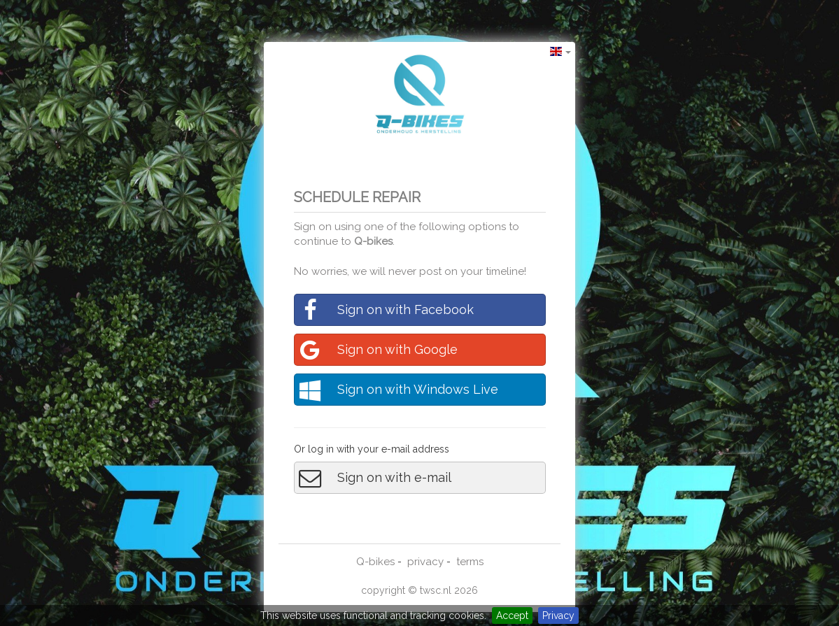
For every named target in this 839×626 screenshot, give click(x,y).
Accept (512, 615)
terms (470, 561)
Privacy (558, 615)
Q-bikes (373, 241)
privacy (425, 561)
